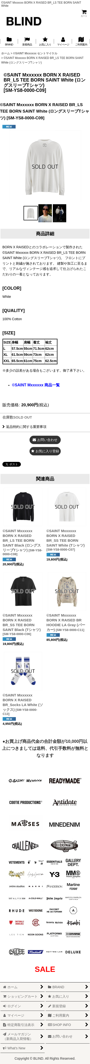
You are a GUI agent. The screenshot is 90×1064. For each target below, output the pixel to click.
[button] (31, 213)
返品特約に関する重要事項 (24, 427)
